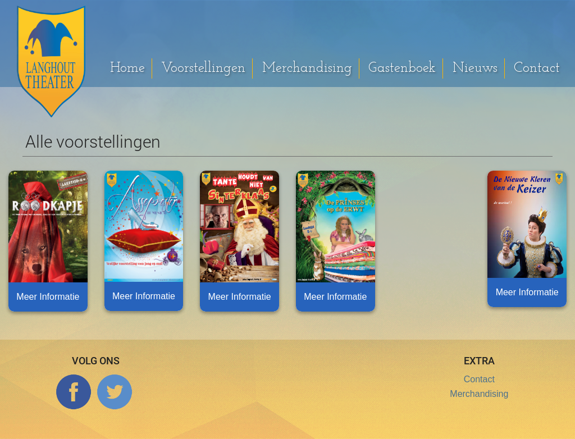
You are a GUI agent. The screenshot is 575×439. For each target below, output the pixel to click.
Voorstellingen (203, 68)
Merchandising (307, 68)
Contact (537, 68)
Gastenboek (402, 68)
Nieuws (475, 68)
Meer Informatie (47, 296)
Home (127, 68)
